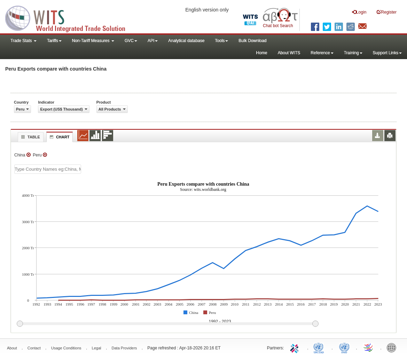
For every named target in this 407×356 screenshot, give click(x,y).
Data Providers (124, 348)
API (153, 40)
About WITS (289, 52)
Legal (96, 348)
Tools (221, 40)
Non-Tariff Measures (93, 40)
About (12, 348)
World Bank (393, 347)
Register (387, 12)
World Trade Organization (369, 347)
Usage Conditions (66, 348)
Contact (34, 348)
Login (359, 12)
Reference (322, 52)
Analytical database (186, 40)
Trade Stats (23, 40)
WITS (69, 17)
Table (29, 137)
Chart (59, 137)
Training (353, 52)
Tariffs (54, 40)
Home (261, 52)
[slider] (167, 324)
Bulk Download (252, 40)
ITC (296, 347)
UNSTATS (344, 347)
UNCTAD (320, 347)
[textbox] (47, 169)
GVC (131, 40)
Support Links (387, 52)
